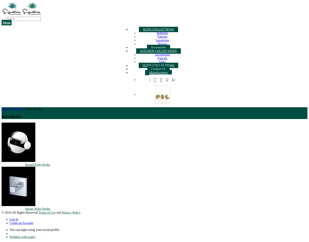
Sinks (162, 61)
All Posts (17, 109)
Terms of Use (47, 212)
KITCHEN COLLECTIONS (158, 51)
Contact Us (158, 69)
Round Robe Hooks (37, 164)
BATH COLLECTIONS (158, 29)
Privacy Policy (71, 212)
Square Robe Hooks (37, 208)
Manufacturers (158, 72)
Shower (162, 44)
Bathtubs (162, 33)
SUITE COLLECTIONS (158, 65)
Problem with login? (23, 237)
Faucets (162, 36)
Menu (7, 22)
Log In (14, 219)
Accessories (158, 47)
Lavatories (162, 40)
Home (5, 109)
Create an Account (21, 223)
